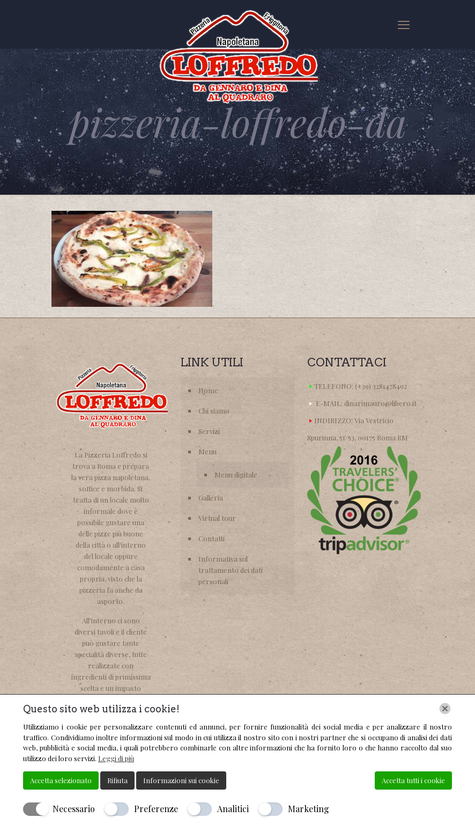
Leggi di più (116, 758)
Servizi (209, 431)
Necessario (74, 808)
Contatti (211, 538)
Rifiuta (117, 780)
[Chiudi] (445, 709)
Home (208, 390)
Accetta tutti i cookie (413, 780)
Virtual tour (217, 517)
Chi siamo (213, 410)
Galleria (210, 497)
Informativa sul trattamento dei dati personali (230, 570)
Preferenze (156, 808)
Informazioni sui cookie (181, 780)
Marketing (308, 808)
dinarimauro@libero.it (380, 403)
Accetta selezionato (61, 780)
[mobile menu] (404, 24)
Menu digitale (235, 474)
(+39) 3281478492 (381, 386)
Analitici (233, 808)
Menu (207, 451)
